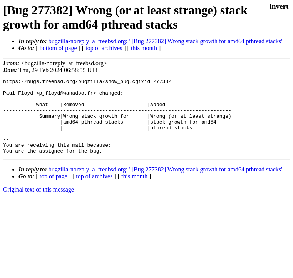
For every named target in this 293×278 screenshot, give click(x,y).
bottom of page (58, 48)
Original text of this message (38, 204)
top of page (53, 191)
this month (144, 48)
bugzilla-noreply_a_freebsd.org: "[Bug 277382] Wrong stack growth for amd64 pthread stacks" (166, 41)
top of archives (103, 48)
